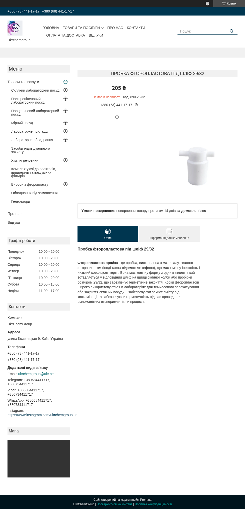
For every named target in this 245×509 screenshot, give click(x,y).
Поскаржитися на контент (114, 504)
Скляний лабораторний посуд (35, 90)
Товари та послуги (81, 28)
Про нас (115, 28)
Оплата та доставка (65, 35)
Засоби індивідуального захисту (30, 150)
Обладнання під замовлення (34, 193)
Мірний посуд (22, 123)
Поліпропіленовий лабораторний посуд (27, 100)
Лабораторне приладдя (30, 131)
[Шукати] (232, 31)
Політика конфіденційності (153, 504)
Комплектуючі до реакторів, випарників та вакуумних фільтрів (33, 172)
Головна (50, 28)
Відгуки (96, 35)
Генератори (20, 201)
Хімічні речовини (24, 160)
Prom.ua (146, 499)
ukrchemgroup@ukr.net (36, 374)
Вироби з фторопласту (29, 184)
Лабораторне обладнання (32, 140)
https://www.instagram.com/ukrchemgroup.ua (43, 415)
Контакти (136, 28)
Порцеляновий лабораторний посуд (35, 112)
